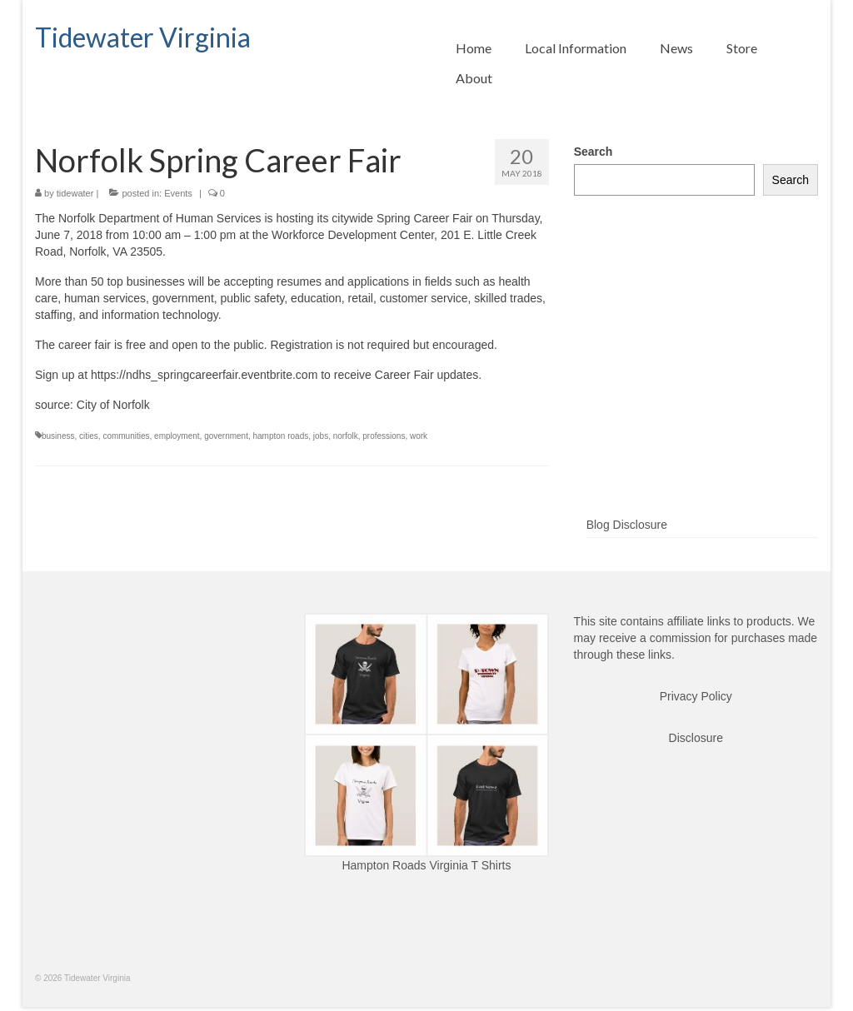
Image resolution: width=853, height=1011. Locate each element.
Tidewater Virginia (143, 37)
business (58, 436)
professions (383, 436)
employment (176, 436)
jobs (320, 436)
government (226, 436)
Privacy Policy (696, 696)
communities (125, 436)
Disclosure (696, 738)
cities (88, 436)
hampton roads (281, 436)
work (418, 436)
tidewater (75, 193)
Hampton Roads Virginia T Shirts (426, 865)
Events (178, 193)
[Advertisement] (696, 383)
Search (593, 151)
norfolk (345, 436)
